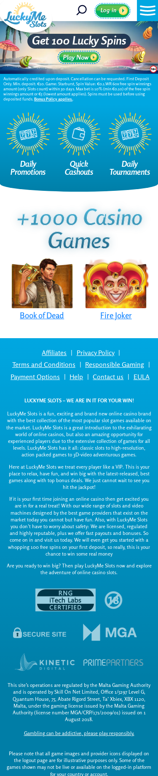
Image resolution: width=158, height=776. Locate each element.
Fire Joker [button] (116, 315)
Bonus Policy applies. (53, 99)
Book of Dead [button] (42, 315)
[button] (147, 10)
